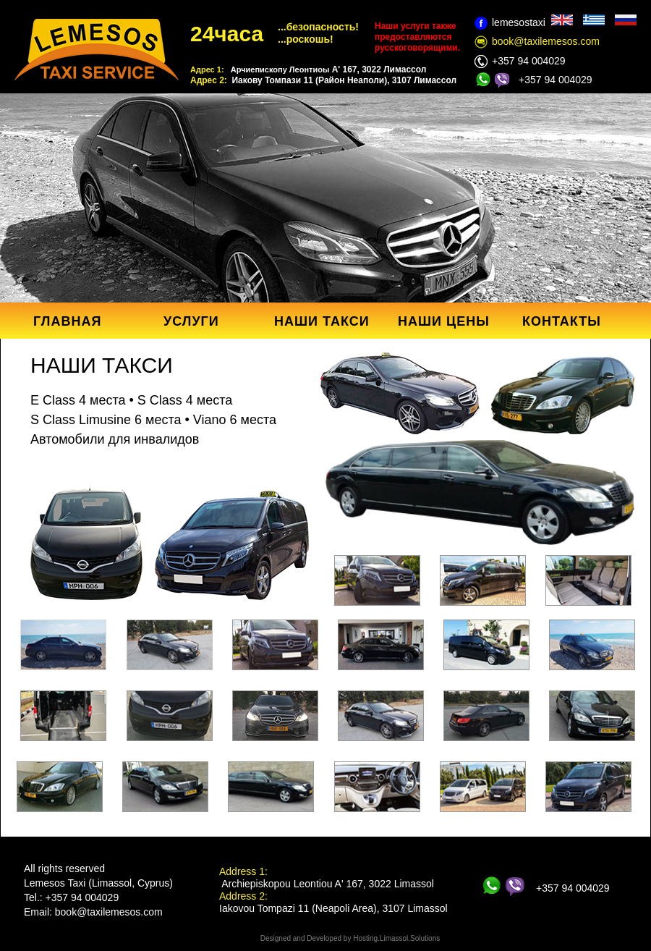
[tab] (63, 645)
